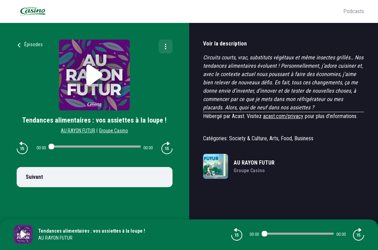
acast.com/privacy (283, 116)
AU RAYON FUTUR (78, 130)
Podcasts (353, 11)
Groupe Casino (113, 130)
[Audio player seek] (95, 146)
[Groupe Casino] (178, 11)
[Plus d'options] (166, 46)
